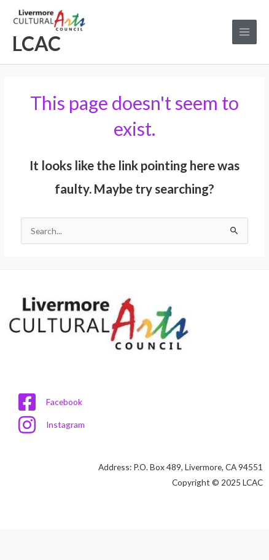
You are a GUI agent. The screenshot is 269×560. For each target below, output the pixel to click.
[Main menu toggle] (244, 32)
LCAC (36, 43)
